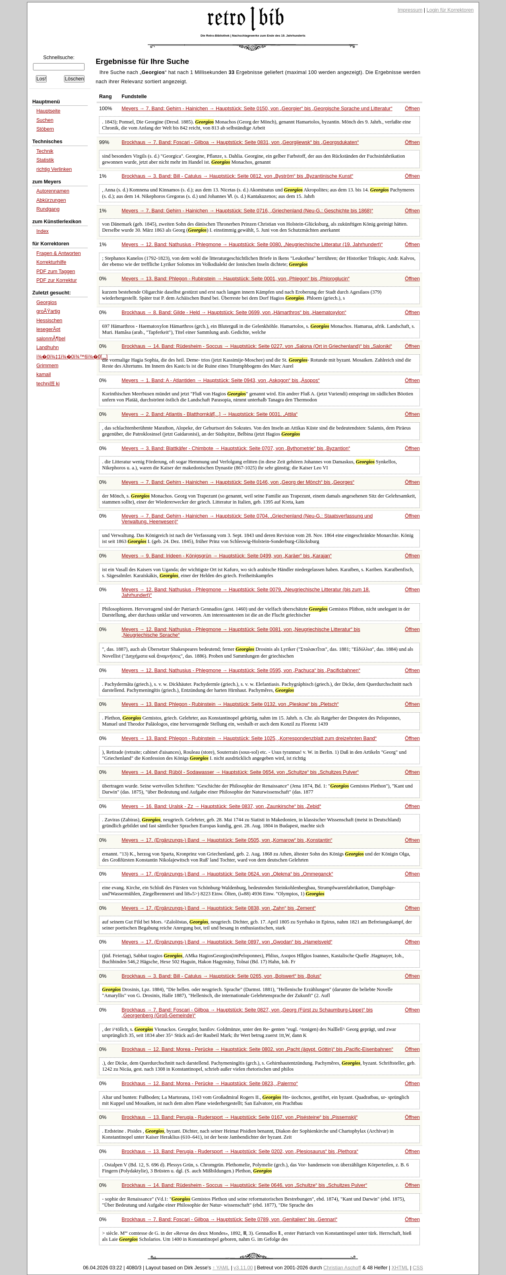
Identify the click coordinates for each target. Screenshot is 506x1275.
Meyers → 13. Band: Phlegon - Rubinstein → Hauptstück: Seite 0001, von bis (235, 279)
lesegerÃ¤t (48, 329)
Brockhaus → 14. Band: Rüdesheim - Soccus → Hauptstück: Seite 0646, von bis (244, 1185)
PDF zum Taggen (55, 271)
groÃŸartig (48, 311)
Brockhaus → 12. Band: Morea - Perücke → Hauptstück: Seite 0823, (210, 1083)
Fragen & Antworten (58, 253)
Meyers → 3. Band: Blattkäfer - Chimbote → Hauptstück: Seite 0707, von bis (236, 448)
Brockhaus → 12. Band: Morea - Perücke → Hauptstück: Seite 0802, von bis (257, 1049)
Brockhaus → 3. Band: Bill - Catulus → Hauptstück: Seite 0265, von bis (221, 976)
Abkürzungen (51, 200)
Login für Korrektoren (450, 10)
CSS (418, 1268)
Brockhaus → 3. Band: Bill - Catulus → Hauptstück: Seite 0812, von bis (237, 176)
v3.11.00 (243, 1268)
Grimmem (47, 365)
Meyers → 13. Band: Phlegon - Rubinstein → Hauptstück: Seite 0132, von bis (230, 704)
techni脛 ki (48, 384)
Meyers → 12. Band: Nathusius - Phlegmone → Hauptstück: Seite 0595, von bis (241, 670)
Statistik (45, 160)
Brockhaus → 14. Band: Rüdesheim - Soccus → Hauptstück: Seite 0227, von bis (257, 346)
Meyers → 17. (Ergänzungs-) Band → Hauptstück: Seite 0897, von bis (227, 942)
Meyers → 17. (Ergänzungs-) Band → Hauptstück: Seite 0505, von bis (227, 840)
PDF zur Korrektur (56, 280)
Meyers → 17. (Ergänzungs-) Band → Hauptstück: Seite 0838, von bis (219, 908)
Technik (44, 151)
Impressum (410, 10)
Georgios (46, 302)
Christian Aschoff (342, 1268)
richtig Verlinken (54, 169)
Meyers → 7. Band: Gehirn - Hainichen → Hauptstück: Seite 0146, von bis (238, 482)
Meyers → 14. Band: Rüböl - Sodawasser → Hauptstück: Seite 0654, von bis (240, 772)
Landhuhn (47, 347)
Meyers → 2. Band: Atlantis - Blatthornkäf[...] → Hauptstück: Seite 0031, (209, 414)
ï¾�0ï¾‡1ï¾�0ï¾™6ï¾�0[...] (71, 357)
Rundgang (48, 209)
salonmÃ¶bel (50, 338)
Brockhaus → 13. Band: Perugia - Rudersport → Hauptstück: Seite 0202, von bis (240, 1151)
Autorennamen (52, 191)
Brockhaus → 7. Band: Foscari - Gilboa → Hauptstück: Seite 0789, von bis (229, 1219)
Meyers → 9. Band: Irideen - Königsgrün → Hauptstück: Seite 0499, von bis (227, 556)
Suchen (44, 120)
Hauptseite (48, 111)
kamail (43, 374)
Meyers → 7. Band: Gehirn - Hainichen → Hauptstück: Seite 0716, (247, 211)
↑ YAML (221, 1268)
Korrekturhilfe (51, 262)
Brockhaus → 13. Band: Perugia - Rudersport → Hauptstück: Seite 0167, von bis (239, 1117)
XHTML (400, 1268)
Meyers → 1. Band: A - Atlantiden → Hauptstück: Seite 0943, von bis (221, 380)
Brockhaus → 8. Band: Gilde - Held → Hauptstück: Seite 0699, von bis (234, 312)
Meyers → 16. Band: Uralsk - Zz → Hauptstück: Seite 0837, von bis (221, 806)
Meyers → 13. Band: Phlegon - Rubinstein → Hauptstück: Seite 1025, (249, 738)
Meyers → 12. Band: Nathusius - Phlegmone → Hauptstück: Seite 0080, (252, 244)
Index (42, 231)
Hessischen (49, 320)
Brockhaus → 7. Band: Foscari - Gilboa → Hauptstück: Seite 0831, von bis (240, 142)
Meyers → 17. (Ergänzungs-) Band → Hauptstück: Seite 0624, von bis (227, 874)
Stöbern (45, 129)
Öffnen (412, 108)
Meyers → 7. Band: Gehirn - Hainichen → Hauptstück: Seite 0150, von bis (257, 108)
